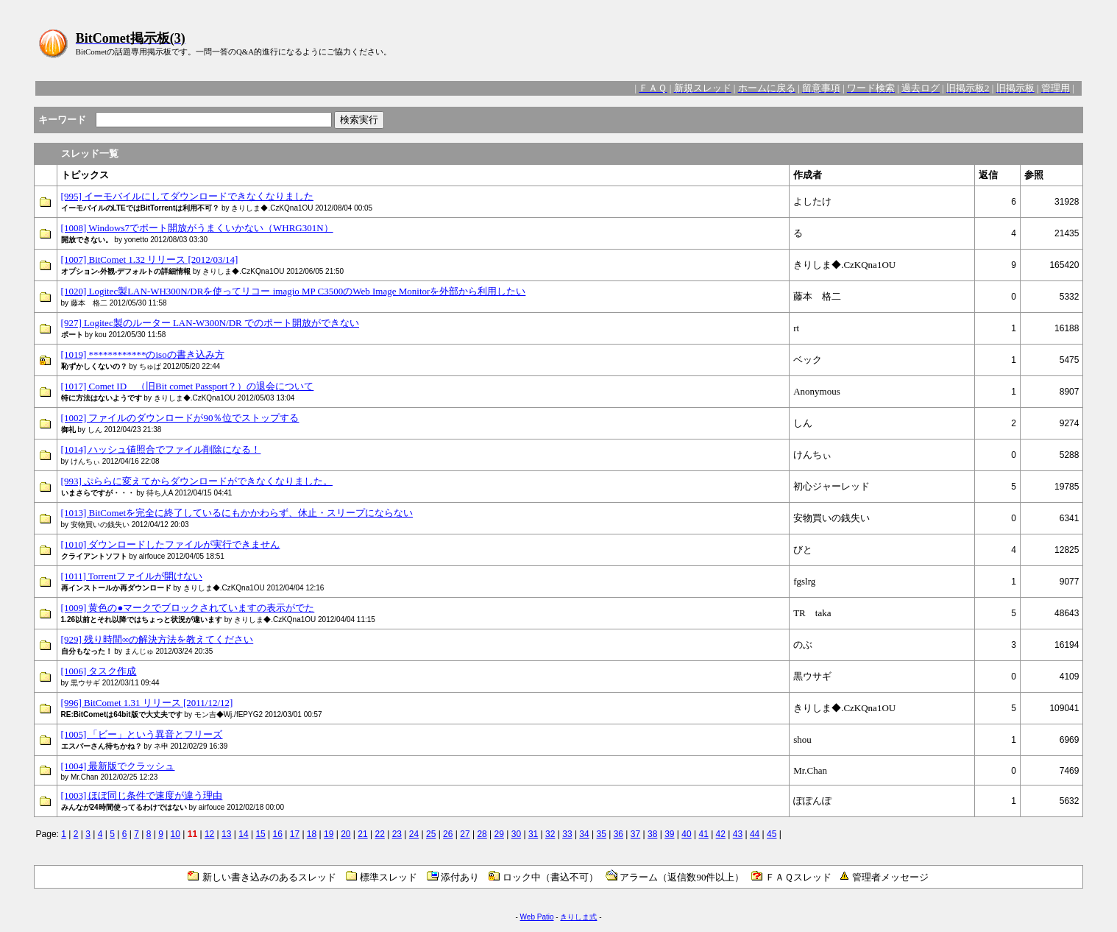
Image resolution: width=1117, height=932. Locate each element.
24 (414, 834)
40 (686, 834)
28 (481, 834)
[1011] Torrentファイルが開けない (131, 576)
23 (397, 834)
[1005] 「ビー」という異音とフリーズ (142, 734)
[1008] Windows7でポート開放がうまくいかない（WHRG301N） (197, 227)
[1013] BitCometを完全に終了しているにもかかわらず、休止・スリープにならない (237, 512)
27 (464, 834)
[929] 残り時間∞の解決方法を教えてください (157, 639)
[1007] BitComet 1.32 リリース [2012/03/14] (149, 259)
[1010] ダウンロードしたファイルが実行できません (170, 544)
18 (311, 834)
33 (567, 834)
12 (209, 834)
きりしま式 (578, 917)
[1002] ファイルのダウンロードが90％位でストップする (180, 417)
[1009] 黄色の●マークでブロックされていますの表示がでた (188, 607)
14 (243, 834)
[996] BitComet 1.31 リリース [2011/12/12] (147, 702)
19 (328, 834)
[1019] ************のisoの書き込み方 (142, 354)
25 (431, 834)
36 (618, 834)
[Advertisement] (811, 43)
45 (771, 834)
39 (669, 834)
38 (652, 834)
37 (635, 834)
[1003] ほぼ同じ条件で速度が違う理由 (142, 795)
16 (278, 834)
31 (533, 834)
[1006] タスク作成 (99, 671)
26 (448, 834)
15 (260, 834)
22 (379, 834)
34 (584, 834)
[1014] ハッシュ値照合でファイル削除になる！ (161, 449)
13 (226, 834)
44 (754, 834)
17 (294, 834)
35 (601, 834)
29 (499, 834)
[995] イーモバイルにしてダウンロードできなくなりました (187, 196)
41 (703, 834)
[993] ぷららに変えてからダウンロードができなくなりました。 (197, 481)
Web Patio (537, 917)
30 (516, 834)
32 (550, 834)
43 (737, 834)
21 (362, 834)
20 (345, 834)
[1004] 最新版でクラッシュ (118, 766)
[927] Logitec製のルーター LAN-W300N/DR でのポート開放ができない (210, 322)
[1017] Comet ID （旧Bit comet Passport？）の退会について (187, 386)
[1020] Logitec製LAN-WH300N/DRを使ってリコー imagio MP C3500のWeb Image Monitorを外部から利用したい (293, 291)
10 (175, 834)
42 (721, 834)
